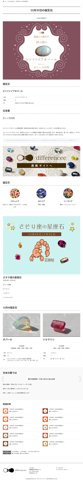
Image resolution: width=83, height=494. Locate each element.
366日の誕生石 (15, 451)
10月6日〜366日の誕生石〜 (56, 425)
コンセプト (60, 468)
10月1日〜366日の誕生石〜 (16, 409)
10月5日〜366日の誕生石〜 (16, 425)
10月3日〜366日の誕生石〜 (16, 417)
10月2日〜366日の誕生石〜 (56, 409)
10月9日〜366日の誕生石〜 (16, 442)
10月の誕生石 (23, 451)
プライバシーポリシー (63, 469)
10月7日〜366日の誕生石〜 (16, 433)
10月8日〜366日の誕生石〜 (56, 433)
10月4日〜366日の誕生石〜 (56, 417)
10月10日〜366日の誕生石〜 (56, 442)
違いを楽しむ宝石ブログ (33, 451)
